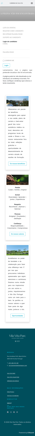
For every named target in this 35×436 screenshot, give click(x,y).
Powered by (26, 433)
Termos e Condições (13, 395)
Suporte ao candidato (12, 37)
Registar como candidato (13, 31)
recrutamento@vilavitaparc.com (18, 365)
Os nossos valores (17, 234)
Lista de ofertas (9, 28)
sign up (9, 403)
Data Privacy (10, 392)
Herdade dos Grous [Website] (13, 381)
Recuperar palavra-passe (12, 34)
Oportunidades (17, 316)
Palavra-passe (8, 52)
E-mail (5, 44)
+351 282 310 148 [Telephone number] (13, 363)
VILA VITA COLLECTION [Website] (13, 377)
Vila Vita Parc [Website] (11, 373)
